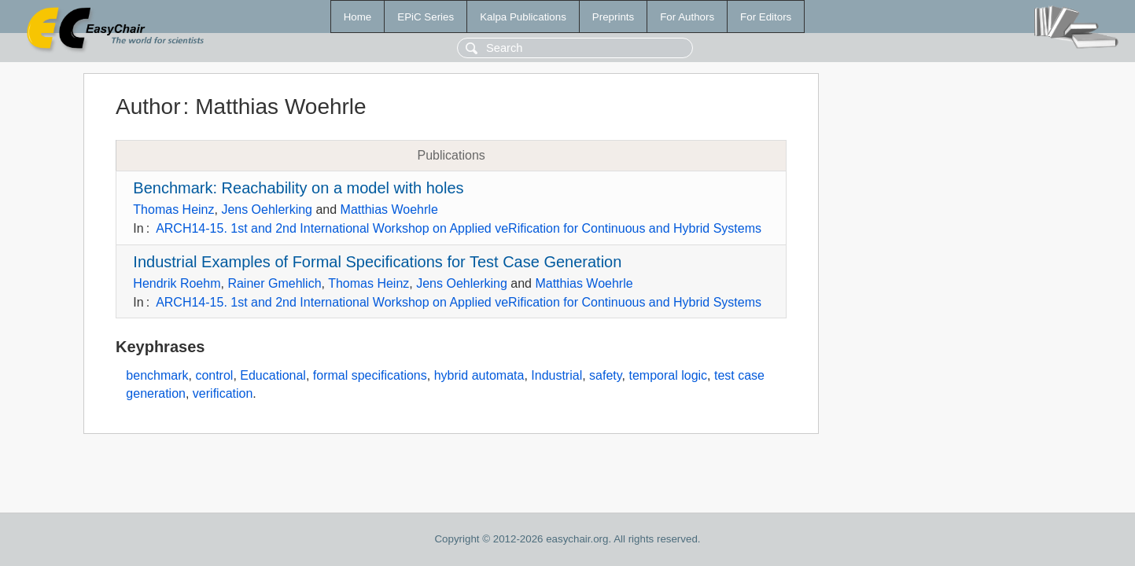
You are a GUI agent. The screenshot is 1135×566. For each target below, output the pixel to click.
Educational (273, 375)
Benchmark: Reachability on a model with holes (298, 188)
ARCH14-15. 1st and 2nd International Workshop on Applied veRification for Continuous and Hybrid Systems (458, 228)
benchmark (157, 375)
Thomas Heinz (173, 209)
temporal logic (667, 375)
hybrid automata (479, 375)
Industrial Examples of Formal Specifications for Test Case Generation (377, 261)
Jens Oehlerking (266, 209)
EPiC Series (425, 17)
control (214, 375)
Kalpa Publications (523, 17)
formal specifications (370, 375)
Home (358, 17)
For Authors (687, 17)
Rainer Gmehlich (274, 283)
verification (222, 393)
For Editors (765, 17)
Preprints (613, 17)
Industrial (556, 375)
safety (605, 375)
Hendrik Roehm (176, 283)
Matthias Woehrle (389, 209)
